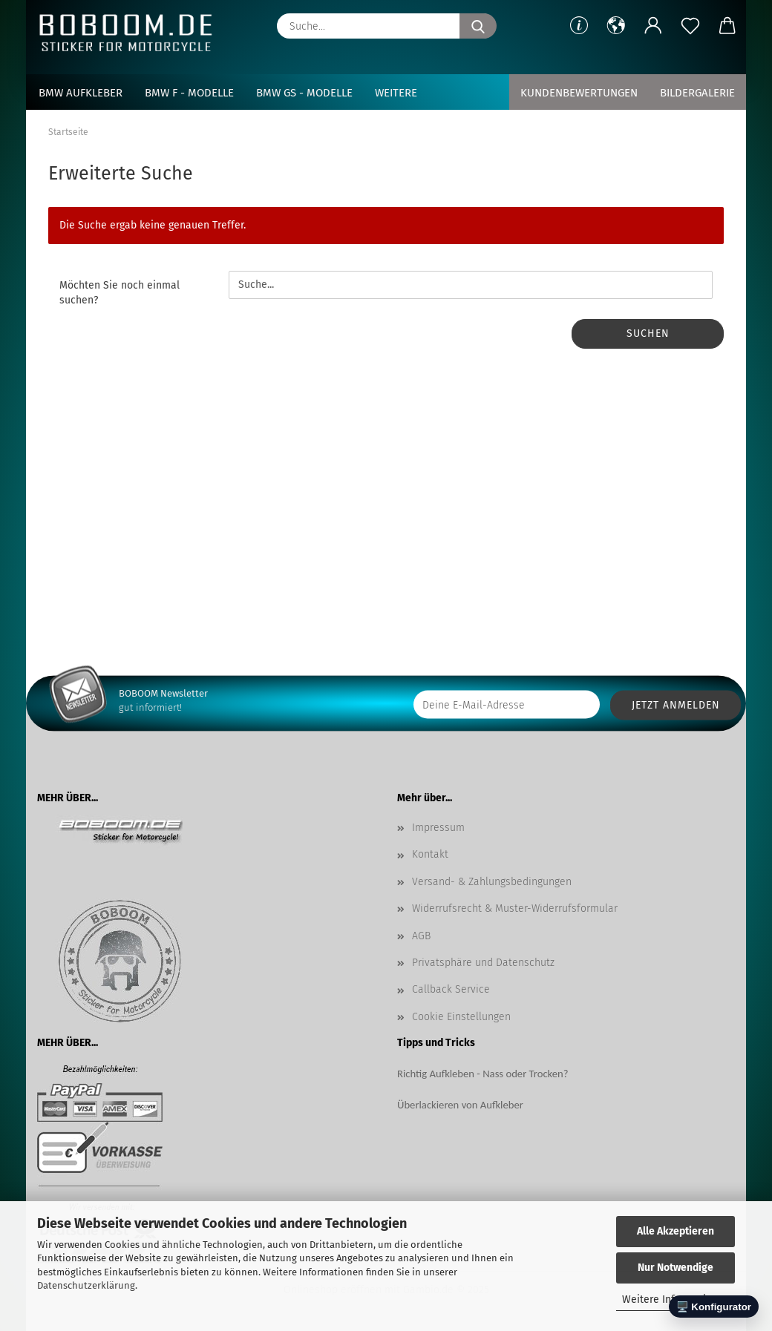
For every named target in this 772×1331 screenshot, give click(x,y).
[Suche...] (478, 26)
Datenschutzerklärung (86, 1285)
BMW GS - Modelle (304, 92)
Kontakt (430, 854)
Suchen (648, 333)
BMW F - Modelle (189, 92)
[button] (616, 26)
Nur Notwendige (675, 1267)
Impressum (438, 827)
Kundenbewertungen (579, 92)
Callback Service (451, 989)
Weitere (396, 92)
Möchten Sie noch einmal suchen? (119, 292)
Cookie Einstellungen (461, 1016)
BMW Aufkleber (80, 92)
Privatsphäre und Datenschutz (483, 962)
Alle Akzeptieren (675, 1231)
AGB (421, 936)
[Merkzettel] (690, 26)
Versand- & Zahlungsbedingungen (492, 881)
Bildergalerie (697, 92)
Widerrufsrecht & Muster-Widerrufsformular (515, 908)
